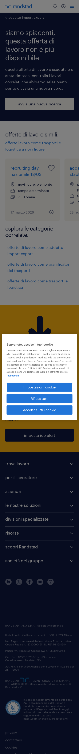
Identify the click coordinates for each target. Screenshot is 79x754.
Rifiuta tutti (39, 398)
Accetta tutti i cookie (39, 410)
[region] (39, 377)
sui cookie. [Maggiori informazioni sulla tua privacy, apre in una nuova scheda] (13, 375)
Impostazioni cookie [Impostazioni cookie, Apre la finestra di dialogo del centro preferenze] (39, 387)
